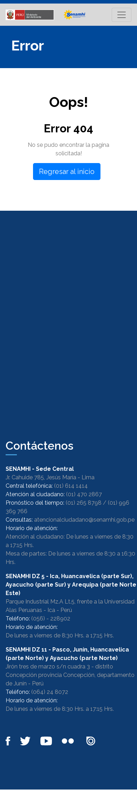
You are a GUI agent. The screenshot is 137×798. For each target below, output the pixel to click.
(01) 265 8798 (84, 502)
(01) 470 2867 (84, 494)
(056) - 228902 (50, 618)
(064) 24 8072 (49, 692)
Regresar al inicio (66, 171)
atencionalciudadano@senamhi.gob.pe (84, 519)
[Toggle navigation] (121, 15)
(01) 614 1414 (71, 485)
